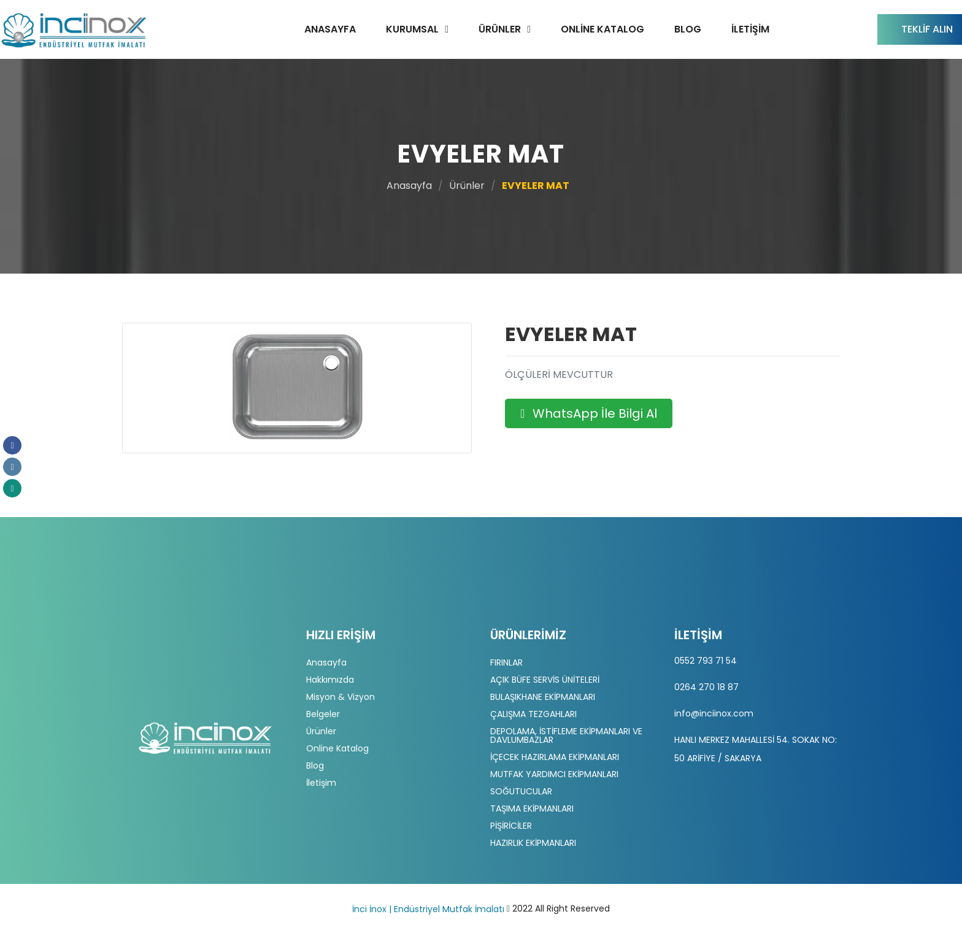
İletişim (750, 29)
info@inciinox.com (713, 713)
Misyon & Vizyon (340, 697)
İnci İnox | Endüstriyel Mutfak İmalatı (428, 909)
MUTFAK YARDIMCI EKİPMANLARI (554, 774)
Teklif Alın (927, 29)
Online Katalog (602, 29)
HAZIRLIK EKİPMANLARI (533, 843)
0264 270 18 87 (706, 687)
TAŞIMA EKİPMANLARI (532, 808)
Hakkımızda (330, 679)
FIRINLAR (506, 662)
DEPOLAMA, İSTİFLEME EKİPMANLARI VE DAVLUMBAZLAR (566, 735)
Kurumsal (412, 29)
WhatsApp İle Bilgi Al (588, 413)
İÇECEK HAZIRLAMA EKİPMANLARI (554, 757)
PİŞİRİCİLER (511, 825)
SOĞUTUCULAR (521, 791)
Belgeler (323, 714)
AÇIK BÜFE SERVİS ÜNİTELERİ (544, 679)
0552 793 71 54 (705, 661)
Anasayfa (330, 29)
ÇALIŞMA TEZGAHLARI (533, 714)
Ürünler (500, 29)
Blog (687, 29)
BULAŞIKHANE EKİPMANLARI (542, 697)
